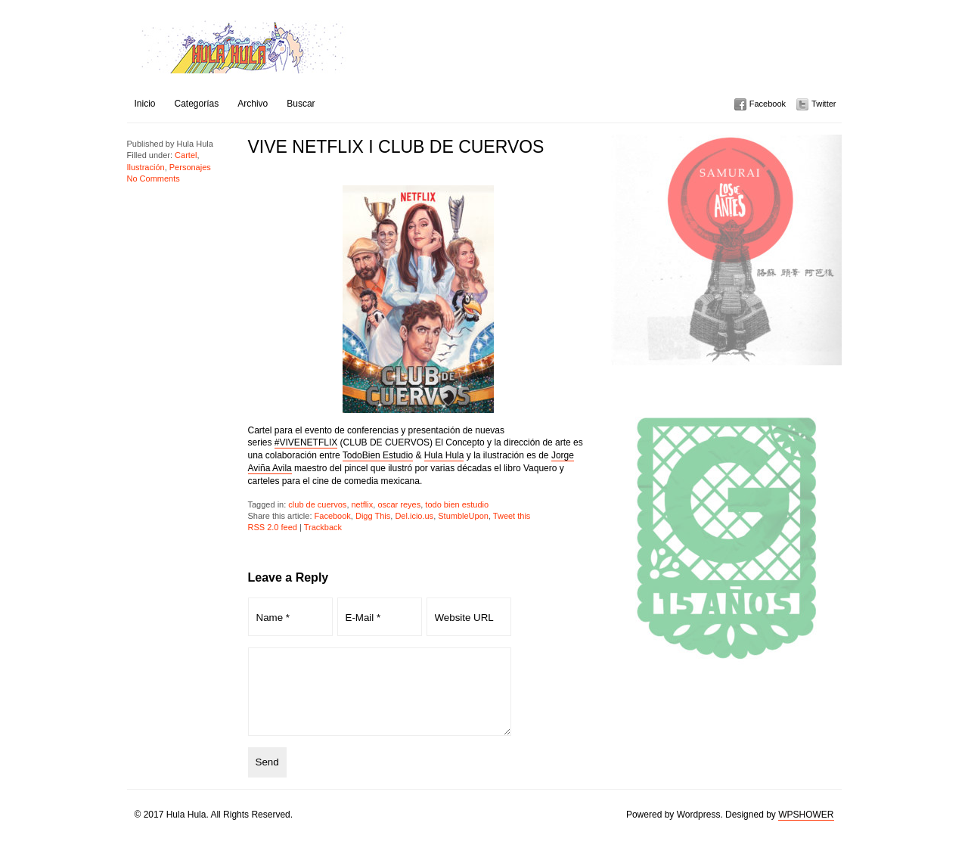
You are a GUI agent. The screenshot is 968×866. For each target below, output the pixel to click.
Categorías (197, 103)
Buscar (301, 103)
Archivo (252, 103)
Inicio (145, 103)
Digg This (372, 515)
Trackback (323, 527)
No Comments (153, 178)
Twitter (823, 103)
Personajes (190, 167)
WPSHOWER (805, 830)
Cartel (186, 155)
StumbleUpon (463, 515)
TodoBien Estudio (378, 455)
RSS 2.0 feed (272, 527)
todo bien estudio (457, 504)
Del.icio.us (414, 515)
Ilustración (146, 167)
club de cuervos (317, 504)
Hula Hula (444, 455)
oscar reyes (398, 504)
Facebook (767, 103)
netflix (363, 504)
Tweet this (512, 515)
